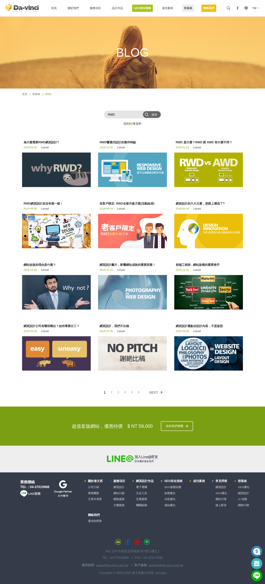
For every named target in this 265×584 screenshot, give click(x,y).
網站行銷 (118, 493)
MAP (137, 542)
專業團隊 (93, 493)
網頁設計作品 (145, 481)
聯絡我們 (94, 514)
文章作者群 (95, 499)
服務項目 (119, 481)
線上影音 (221, 505)
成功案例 (199, 481)
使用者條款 (161, 573)
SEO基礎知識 (172, 487)
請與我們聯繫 (174, 426)
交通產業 (141, 499)
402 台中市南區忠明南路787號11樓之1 (132, 551)
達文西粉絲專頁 (128, 542)
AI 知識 (242, 499)
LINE (246, 8)
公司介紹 (93, 487)
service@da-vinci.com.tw (166, 565)
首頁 (24, 94)
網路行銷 (243, 505)
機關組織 (141, 505)
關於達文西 (95, 481)
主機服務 (118, 505)
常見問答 (221, 481)
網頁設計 (118, 487)
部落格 (36, 94)
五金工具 (141, 493)
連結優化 (169, 505)
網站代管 (221, 499)
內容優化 (169, 499)
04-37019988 (39, 487)
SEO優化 (221, 493)
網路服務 (118, 499)
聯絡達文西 (118, 542)
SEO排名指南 (173, 481)
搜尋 (228, 8)
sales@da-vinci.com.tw (112, 565)
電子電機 (141, 487)
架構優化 (169, 493)
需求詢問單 (95, 521)
